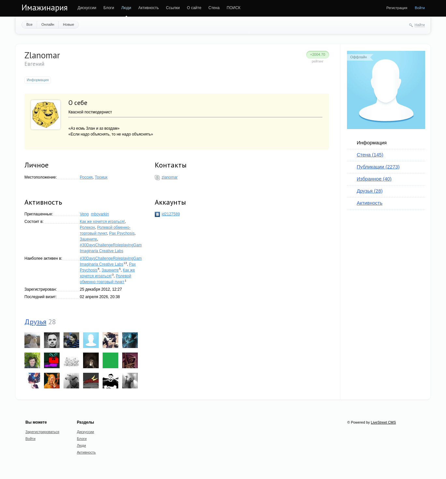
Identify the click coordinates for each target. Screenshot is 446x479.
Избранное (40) (374, 178)
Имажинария (45, 7)
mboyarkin (100, 214)
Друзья (35, 321)
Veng (84, 214)
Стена (214, 8)
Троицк (101, 177)
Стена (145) (370, 154)
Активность (148, 8)
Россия (86, 177)
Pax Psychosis (122, 233)
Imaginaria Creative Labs (101, 251)
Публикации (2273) (378, 166)
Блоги (109, 8)
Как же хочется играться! (102, 221)
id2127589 (171, 214)
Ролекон (87, 227)
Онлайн (47, 24)
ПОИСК (233, 8)
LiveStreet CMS (383, 422)
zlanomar (170, 177)
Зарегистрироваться (42, 432)
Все (29, 24)
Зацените (88, 239)
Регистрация (396, 8)
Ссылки (173, 8)
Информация (372, 142)
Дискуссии (87, 8)
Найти (420, 25)
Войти (420, 8)
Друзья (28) (370, 191)
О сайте (194, 8)
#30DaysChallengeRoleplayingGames (113, 245)
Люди (126, 8)
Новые (68, 24)
